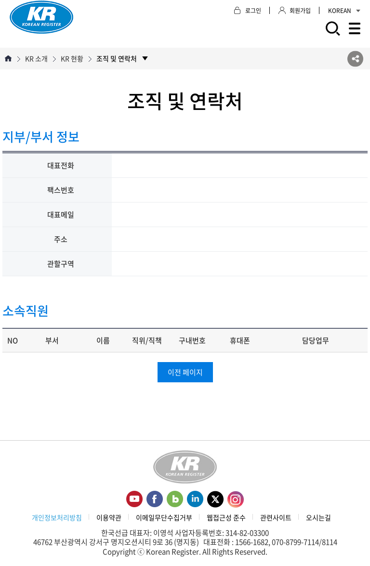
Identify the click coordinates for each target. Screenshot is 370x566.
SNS (355, 59)
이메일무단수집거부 (164, 517)
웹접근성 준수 (226, 517)
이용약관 (108, 517)
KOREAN (344, 10)
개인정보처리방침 (57, 517)
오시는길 (318, 517)
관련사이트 (275, 517)
